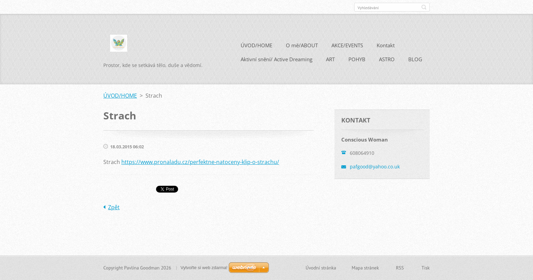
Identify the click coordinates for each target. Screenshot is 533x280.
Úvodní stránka (321, 268)
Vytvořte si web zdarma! (203, 267)
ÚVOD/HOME (256, 45)
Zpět (114, 207)
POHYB (356, 59)
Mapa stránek (365, 268)
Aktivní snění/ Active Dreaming (276, 59)
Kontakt (386, 45)
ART (330, 59)
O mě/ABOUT (302, 45)
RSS (400, 268)
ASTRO (387, 59)
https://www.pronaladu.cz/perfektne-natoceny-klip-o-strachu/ (200, 162)
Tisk (426, 268)
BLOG (415, 59)
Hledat (424, 7)
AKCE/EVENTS (347, 45)
